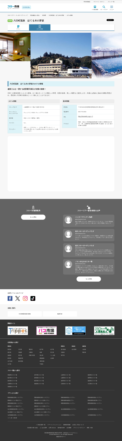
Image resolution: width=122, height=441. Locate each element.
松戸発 (41, 349)
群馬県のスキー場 (39, 377)
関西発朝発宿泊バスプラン (95, 403)
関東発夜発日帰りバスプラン (42, 397)
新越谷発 (20, 358)
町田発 (9, 358)
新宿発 (9, 349)
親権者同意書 (66, 424)
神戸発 (63, 355)
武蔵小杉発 (32, 355)
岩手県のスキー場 (39, 375)
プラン (18, 27)
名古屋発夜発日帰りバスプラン (42, 409)
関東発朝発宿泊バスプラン (68, 397)
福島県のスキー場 (92, 375)
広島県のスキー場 (65, 383)
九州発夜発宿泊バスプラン (95, 415)
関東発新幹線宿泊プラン (67, 400)
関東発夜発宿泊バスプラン (95, 397)
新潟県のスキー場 (12, 380)
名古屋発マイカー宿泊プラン (15, 412)
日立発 (52, 352)
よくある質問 (43, 427)
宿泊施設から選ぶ (35, 15)
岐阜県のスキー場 (39, 380)
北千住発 (10, 361)
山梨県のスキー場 (65, 377)
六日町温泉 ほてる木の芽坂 (56, 15)
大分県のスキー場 (92, 383)
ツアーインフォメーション (54, 424)
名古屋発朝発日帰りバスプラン (16, 409)
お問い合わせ (52, 427)
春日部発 (20, 361)
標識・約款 (90, 427)
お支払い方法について (78, 424)
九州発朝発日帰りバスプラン (15, 415)
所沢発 (20, 355)
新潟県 (44, 15)
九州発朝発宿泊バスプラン (68, 415)
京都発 (63, 352)
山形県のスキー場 (65, 375)
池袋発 (9, 355)
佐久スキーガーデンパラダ (84, 231)
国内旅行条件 (61, 427)
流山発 (41, 355)
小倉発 (84, 349)
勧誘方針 (59, 314)
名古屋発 (74, 349)
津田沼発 (42, 361)
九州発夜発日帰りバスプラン (42, 415)
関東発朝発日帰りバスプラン (15, 397)
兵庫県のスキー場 (12, 383)
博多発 (84, 352)
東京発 (9, 352)
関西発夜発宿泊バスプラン (68, 403)
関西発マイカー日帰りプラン (42, 406)
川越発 (20, 352)
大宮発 (20, 349)
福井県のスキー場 (65, 380)
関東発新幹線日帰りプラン (95, 400)
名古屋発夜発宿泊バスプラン (95, 409)
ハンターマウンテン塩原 (83, 217)
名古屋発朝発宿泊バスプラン (68, 409)
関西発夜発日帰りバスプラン (42, 403)
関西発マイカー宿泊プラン (15, 406)
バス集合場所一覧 (40, 424)
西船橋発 (42, 358)
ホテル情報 (70, 15)
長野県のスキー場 (92, 377)
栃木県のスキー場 (12, 377)
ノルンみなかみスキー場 (83, 261)
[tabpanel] (61, 55)
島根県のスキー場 (39, 383)
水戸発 (52, 349)
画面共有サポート (61, 436)
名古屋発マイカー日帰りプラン (42, 412)
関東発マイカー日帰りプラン (42, 400)
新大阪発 (63, 349)
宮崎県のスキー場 (12, 386)
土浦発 (52, 358)
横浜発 (31, 349)
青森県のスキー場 (12, 375)
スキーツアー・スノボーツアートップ (18, 15)
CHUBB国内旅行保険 (25, 314)
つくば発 (52, 355)
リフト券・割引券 (12, 418)
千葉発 (41, 364)
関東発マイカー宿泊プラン (15, 400)
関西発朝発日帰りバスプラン (15, 403)
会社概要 (69, 427)
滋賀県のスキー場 (92, 380)
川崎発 (31, 352)
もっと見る (33, 217)
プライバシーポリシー (79, 427)
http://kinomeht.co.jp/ (84, 116)
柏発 (41, 352)
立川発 (9, 364)
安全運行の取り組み (32, 427)
